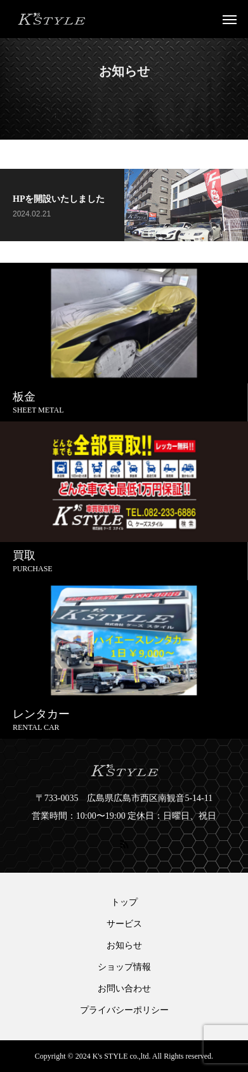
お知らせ (124, 945)
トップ (124, 902)
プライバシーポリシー (124, 1010)
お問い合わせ (124, 988)
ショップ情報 (124, 967)
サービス (124, 924)
